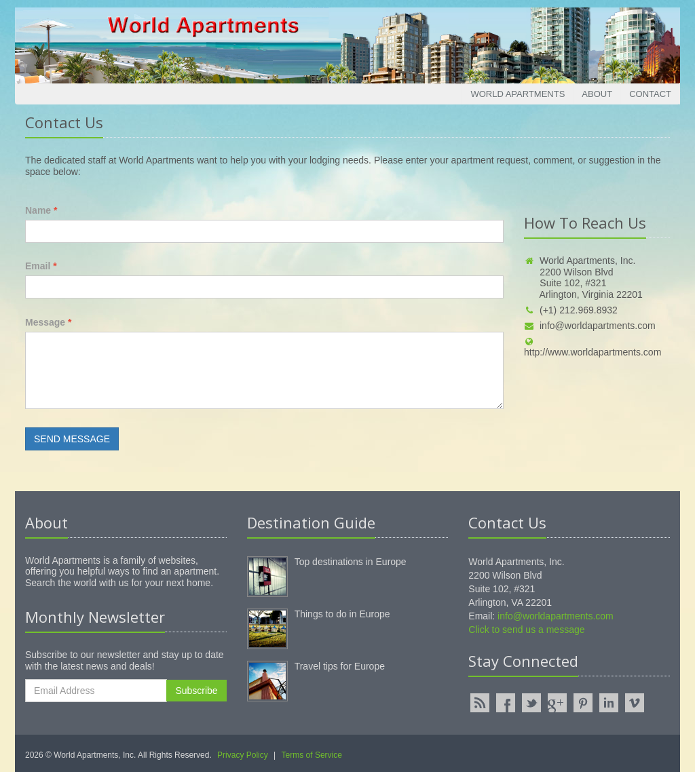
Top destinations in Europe (351, 561)
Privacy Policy (242, 755)
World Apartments (517, 94)
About (597, 94)
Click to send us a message (526, 629)
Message (48, 322)
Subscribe (196, 690)
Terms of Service (312, 755)
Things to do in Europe (342, 614)
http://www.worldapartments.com (592, 347)
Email (41, 265)
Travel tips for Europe (340, 666)
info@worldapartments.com (590, 325)
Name (41, 210)
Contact (650, 94)
